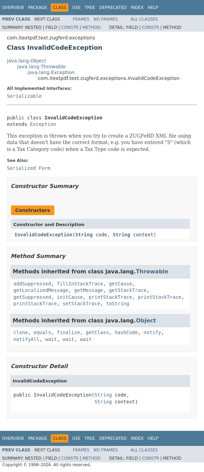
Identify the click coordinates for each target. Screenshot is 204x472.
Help (153, 7)
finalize (68, 332)
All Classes (144, 19)
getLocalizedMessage (40, 290)
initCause (70, 297)
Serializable (24, 96)
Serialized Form (28, 168)
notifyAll (26, 339)
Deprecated (113, 7)
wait (51, 339)
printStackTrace (110, 297)
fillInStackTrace (80, 283)
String (84, 234)
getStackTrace (128, 290)
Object (146, 320)
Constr (69, 27)
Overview (13, 7)
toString (117, 303)
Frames (81, 19)
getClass (97, 332)
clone (20, 332)
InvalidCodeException (43, 234)
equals (42, 332)
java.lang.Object (26, 60)
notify (152, 332)
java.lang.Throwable (41, 66)
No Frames (105, 19)
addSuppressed (32, 283)
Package (37, 7)
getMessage (88, 290)
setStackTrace (81, 303)
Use (76, 7)
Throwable (152, 271)
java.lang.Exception (51, 72)
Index (137, 7)
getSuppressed (32, 297)
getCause (120, 283)
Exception (43, 124)
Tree (89, 7)
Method (91, 27)
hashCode (126, 332)
